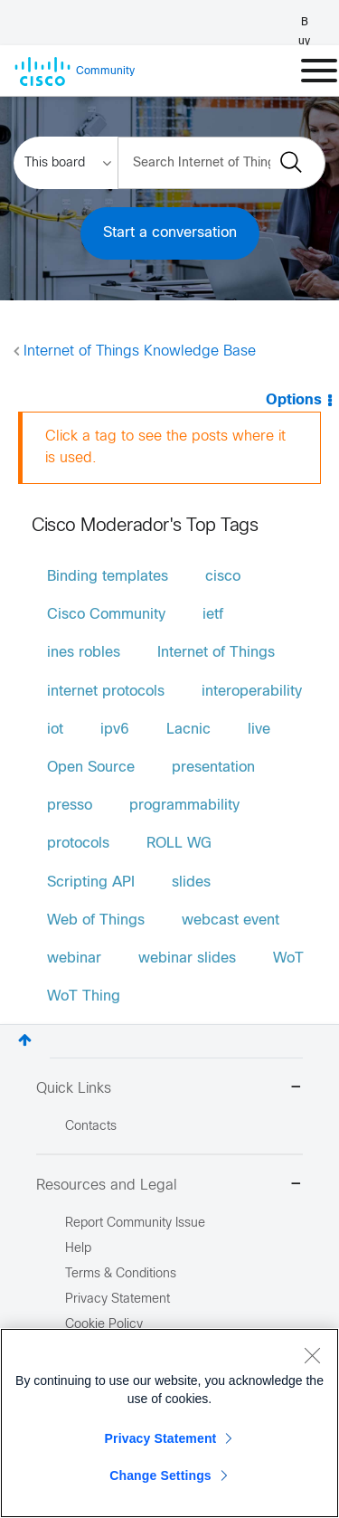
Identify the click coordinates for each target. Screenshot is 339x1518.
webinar (74, 958)
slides (191, 882)
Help (78, 1249)
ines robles (83, 652)
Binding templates (107, 576)
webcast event (230, 920)
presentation (213, 767)
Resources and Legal (169, 1185)
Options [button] (294, 400)
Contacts (91, 1127)
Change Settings (160, 1475)
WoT (288, 958)
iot (55, 729)
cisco (222, 576)
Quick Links (169, 1089)
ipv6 (114, 729)
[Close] (312, 1355)
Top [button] (25, 1040)
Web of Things (96, 920)
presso (69, 805)
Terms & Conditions (120, 1274)
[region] (169, 1423)
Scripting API (91, 882)
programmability (184, 805)
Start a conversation (170, 233)
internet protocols (106, 691)
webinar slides (187, 958)
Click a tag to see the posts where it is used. (165, 447)
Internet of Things (216, 652)
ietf (212, 614)
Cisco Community (106, 614)
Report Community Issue (135, 1223)
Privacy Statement (161, 1438)
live (259, 729)
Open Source (91, 767)
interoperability (252, 691)
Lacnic (188, 729)
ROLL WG (179, 843)
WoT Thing (83, 996)
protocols (78, 843)
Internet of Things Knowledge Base (140, 351)
